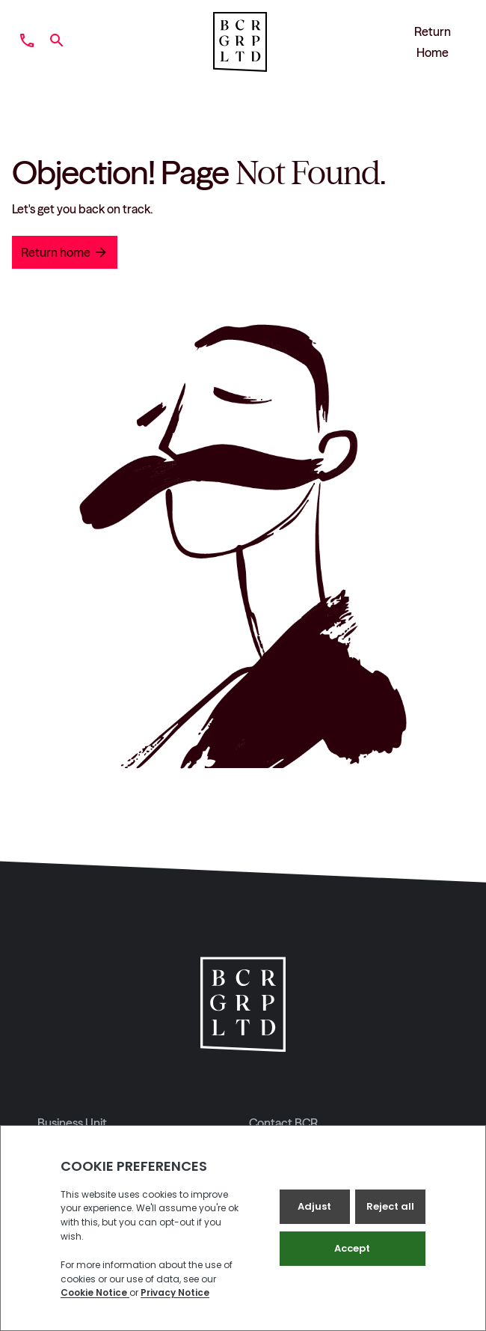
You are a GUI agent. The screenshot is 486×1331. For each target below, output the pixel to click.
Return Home (432, 42)
